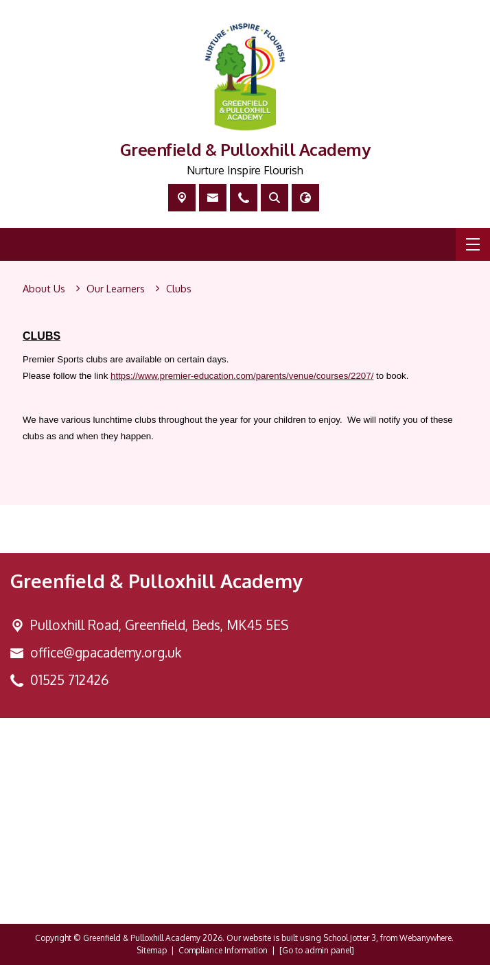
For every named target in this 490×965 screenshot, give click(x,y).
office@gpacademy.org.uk (105, 652)
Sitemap (152, 950)
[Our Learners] (115, 289)
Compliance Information (223, 950)
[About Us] (44, 289)
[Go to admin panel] (316, 950)
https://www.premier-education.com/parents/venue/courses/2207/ (241, 376)
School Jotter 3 (349, 938)
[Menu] (473, 244)
